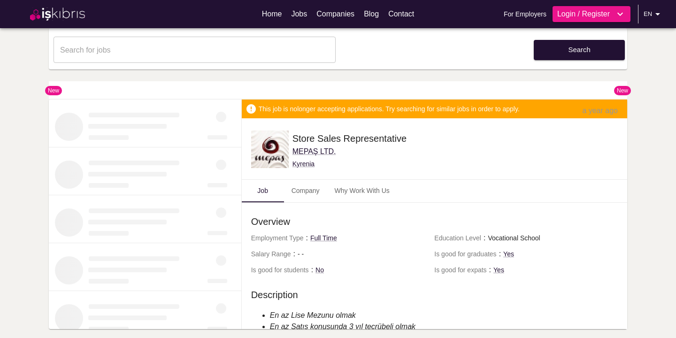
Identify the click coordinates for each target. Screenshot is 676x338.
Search (579, 50)
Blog (371, 14)
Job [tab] (262, 190)
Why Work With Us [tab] (362, 190)
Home (272, 14)
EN (653, 14)
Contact (401, 14)
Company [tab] (306, 190)
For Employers (525, 14)
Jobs (299, 14)
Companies (335, 14)
